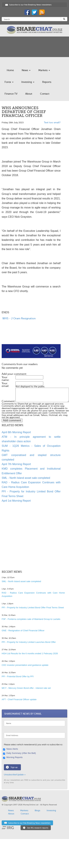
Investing (27, 82)
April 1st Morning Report (16, 500)
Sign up (14, 767)
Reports (46, 82)
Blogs (37, 810)
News (26, 70)
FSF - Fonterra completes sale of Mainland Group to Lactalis (31, 619)
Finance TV (11, 93)
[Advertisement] (28, 336)
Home (10, 70)
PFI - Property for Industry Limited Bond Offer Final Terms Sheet (33, 607)
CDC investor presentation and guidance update (25, 665)
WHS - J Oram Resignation (19, 318)
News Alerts (11, 749)
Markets (44, 70)
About (28, 93)
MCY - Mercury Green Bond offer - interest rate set (26, 688)
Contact (44, 93)
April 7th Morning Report (16, 464)
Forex (9, 82)
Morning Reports (13, 757)
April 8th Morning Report (16, 432)
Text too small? (52, 122)
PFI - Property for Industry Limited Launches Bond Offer (29, 642)
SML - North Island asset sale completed (26, 477)
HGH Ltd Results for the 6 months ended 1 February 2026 (30, 653)
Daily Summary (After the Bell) (20, 753)
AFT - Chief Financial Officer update (19, 699)
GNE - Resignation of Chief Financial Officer (23, 630)
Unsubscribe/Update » (15, 774)
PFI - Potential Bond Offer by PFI (18, 676)
